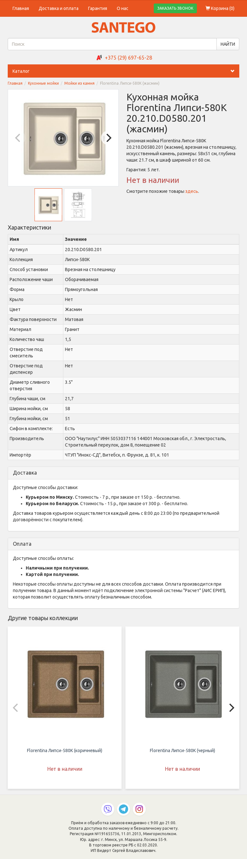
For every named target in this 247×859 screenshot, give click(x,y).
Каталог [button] (126, 71)
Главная (21, 8)
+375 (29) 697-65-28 (128, 58)
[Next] (108, 138)
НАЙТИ (228, 44)
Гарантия (97, 8)
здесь (191, 191)
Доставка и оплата (58, 8)
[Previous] (18, 138)
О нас (122, 8)
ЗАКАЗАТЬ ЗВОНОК (175, 8)
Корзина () (220, 8)
